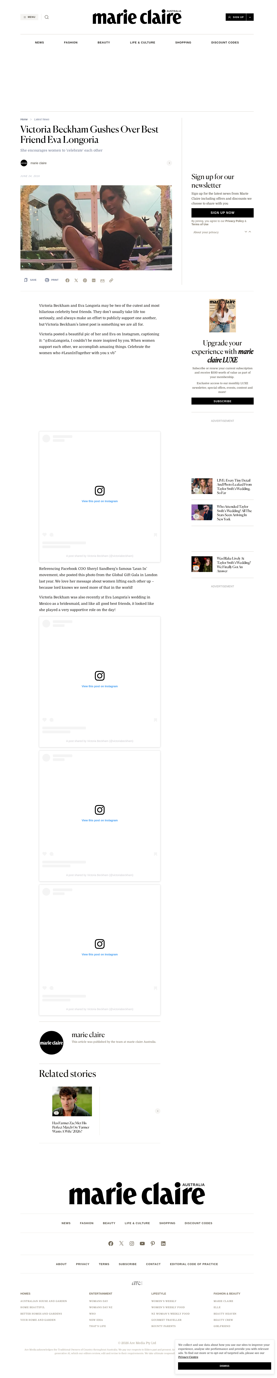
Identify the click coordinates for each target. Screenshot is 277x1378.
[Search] (46, 17)
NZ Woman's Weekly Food (170, 1313)
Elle (217, 1307)
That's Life (97, 1326)
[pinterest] (85, 280)
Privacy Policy (234, 221)
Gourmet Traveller (166, 1320)
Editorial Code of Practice (194, 1264)
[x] (76, 280)
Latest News (41, 119)
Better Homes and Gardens (41, 1313)
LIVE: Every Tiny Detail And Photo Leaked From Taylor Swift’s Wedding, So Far (234, 486)
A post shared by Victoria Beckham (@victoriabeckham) (99, 555)
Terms (104, 1264)
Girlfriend (222, 1326)
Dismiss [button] (224, 1366)
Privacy (82, 1264)
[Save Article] (30, 280)
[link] (111, 280)
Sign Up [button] (236, 17)
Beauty (104, 42)
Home (24, 119)
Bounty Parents (163, 1326)
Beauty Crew (223, 1320)
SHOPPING (183, 42)
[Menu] (29, 17)
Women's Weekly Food (168, 1307)
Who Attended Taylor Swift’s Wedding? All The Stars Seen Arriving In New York (234, 512)
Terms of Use (200, 224)
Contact (153, 1264)
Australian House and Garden (43, 1301)
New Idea (96, 1320)
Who (92, 1313)
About (61, 1264)
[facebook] (67, 280)
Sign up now (222, 212)
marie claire (39, 163)
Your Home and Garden (38, 1320)
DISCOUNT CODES (225, 42)
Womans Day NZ (101, 1307)
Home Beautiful (32, 1307)
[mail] (102, 281)
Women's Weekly (164, 1301)
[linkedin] (94, 280)
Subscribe (128, 1264)
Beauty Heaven (225, 1313)
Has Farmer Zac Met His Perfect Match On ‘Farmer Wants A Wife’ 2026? (70, 1127)
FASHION (71, 42)
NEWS (39, 42)
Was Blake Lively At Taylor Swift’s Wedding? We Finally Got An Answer (234, 564)
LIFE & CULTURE (142, 42)
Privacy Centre (188, 1357)
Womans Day (98, 1301)
